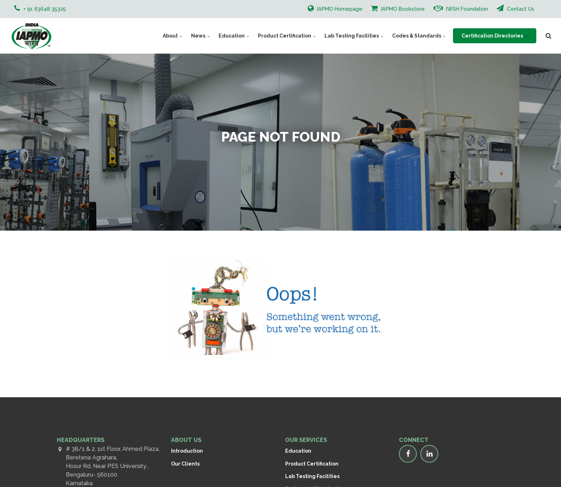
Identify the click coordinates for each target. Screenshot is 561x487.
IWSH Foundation (461, 8)
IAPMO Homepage (335, 8)
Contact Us (515, 8)
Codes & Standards (419, 36)
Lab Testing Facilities (354, 36)
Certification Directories (495, 36)
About (172, 36)
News (200, 36)
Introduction (187, 451)
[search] (548, 36)
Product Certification (287, 36)
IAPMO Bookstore (398, 8)
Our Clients (185, 464)
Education (234, 36)
